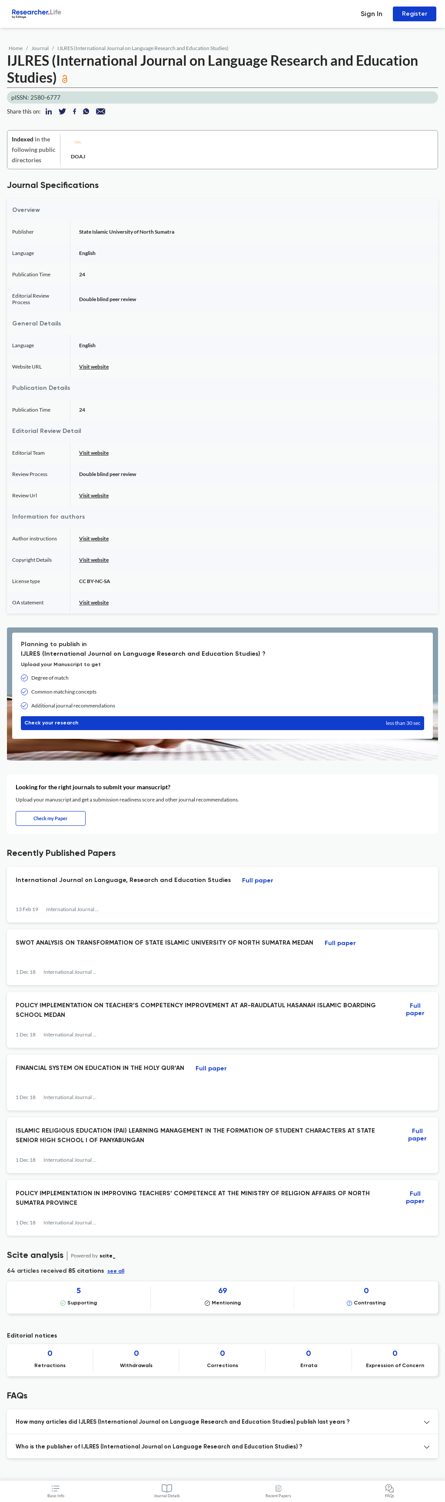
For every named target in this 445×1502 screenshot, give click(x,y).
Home (16, 48)
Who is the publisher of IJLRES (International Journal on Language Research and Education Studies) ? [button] (159, 1447)
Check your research (222, 723)
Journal (40, 48)
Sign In (371, 14)
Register (414, 13)
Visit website (94, 366)
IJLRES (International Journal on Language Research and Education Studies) (143, 48)
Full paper (257, 881)
